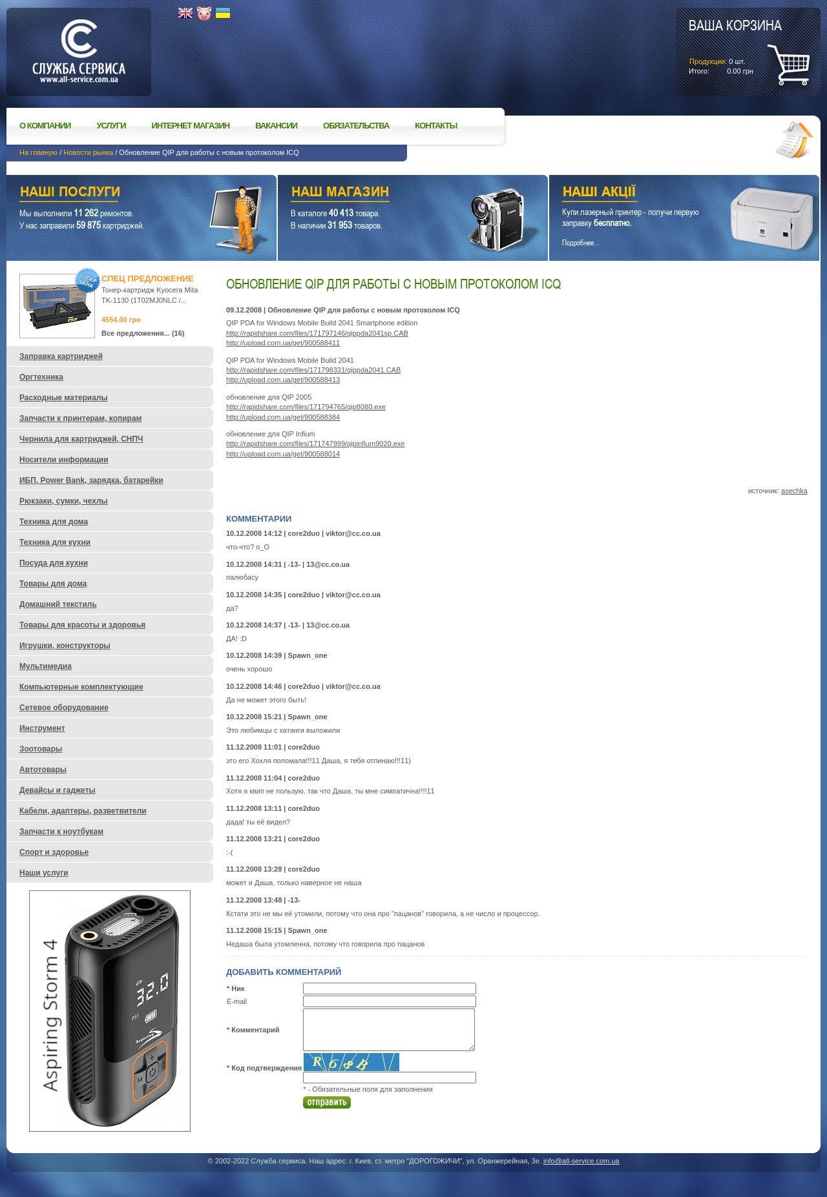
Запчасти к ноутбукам (61, 831)
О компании (44, 125)
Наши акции (666, 193)
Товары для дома (53, 583)
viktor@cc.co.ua (353, 533)
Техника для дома (53, 521)
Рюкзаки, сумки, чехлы (63, 501)
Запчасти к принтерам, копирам (80, 418)
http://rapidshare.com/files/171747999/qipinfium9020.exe (315, 443)
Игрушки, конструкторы (64, 645)
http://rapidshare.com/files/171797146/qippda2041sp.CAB (317, 333)
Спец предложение (147, 278)
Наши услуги (125, 193)
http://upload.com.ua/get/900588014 (283, 454)
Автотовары (43, 769)
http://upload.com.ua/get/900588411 (283, 343)
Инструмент (42, 728)
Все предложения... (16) (143, 333)
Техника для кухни (54, 542)
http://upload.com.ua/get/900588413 (283, 380)
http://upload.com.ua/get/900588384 (283, 417)
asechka (794, 491)
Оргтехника (41, 377)
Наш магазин (390, 193)
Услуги (110, 125)
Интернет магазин (191, 125)
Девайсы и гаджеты (57, 790)
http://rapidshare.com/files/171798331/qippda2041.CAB (313, 370)
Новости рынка (88, 152)
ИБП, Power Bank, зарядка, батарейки (91, 480)
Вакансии (276, 125)
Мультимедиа (45, 666)
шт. (735, 46)
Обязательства (356, 125)
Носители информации (64, 459)
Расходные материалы (63, 397)
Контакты (436, 125)
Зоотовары (40, 748)
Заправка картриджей (61, 356)
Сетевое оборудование (64, 707)
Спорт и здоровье (54, 852)
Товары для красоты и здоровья (82, 624)
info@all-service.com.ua (581, 1161)
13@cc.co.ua (328, 564)
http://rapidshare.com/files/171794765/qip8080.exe (306, 407)
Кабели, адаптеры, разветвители (83, 810)
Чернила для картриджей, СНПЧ (81, 439)
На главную (38, 152)
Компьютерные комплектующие (81, 686)
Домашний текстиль (58, 604)
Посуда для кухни (53, 563)
